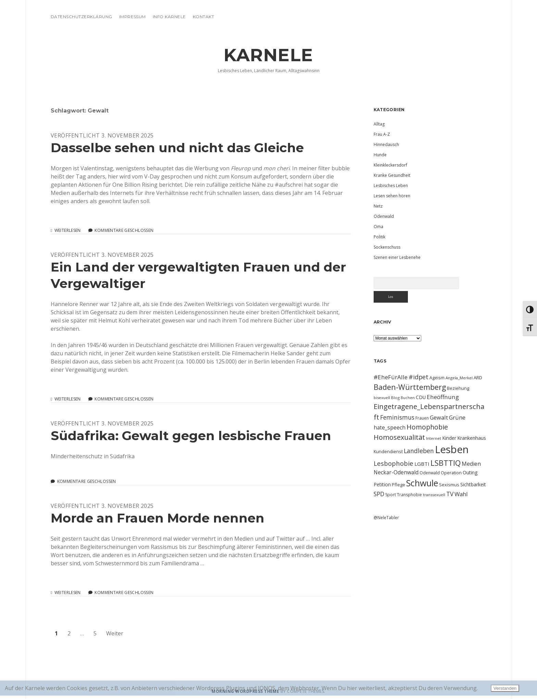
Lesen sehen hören (392, 196)
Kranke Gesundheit (392, 175)
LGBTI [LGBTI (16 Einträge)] (421, 463)
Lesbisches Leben (391, 185)
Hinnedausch (386, 144)
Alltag (379, 124)
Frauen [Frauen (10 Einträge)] (422, 418)
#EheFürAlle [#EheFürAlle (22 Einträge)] (391, 377)
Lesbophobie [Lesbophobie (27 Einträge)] (393, 463)
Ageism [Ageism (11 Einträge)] (437, 377)
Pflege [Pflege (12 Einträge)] (398, 485)
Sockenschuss (387, 247)
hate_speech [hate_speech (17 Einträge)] (389, 427)
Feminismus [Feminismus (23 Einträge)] (397, 417)
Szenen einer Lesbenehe (397, 257)
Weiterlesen (67, 230)
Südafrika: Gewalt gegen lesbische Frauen (191, 435)
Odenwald (384, 216)
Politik (379, 237)
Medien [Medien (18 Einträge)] (471, 463)
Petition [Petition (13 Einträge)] (382, 484)
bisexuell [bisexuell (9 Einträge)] (382, 397)
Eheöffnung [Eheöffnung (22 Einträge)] (443, 397)
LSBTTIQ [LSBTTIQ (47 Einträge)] (445, 463)
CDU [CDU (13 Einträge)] (421, 397)
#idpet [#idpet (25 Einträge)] (418, 377)
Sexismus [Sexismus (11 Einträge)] (449, 485)
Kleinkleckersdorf (390, 165)
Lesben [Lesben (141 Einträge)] (452, 449)
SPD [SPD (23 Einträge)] (379, 494)
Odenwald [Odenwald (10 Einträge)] (430, 473)
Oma (378, 226)
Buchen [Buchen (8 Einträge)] (408, 397)
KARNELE (268, 55)
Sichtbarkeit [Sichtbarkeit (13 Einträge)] (473, 484)
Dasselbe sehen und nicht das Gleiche (177, 147)
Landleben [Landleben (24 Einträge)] (419, 451)
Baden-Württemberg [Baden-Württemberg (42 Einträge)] (410, 387)
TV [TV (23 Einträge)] (449, 494)
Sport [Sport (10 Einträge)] (390, 495)
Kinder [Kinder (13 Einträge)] (449, 438)
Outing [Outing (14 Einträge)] (470, 472)
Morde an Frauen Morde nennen (157, 518)
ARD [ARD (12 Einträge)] (478, 377)
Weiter (114, 633)
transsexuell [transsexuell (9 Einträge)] (434, 494)
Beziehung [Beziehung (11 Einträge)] (458, 388)
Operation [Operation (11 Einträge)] (451, 473)
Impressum (132, 16)
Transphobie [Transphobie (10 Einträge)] (409, 495)
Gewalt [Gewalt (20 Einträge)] (439, 417)
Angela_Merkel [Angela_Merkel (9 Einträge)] (459, 377)
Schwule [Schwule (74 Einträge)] (422, 483)
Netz (378, 206)
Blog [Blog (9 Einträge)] (395, 397)
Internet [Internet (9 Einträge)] (433, 438)
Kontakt (203, 16)
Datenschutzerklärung (81, 16)
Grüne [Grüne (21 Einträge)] (457, 417)
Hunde (380, 155)
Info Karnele (169, 16)
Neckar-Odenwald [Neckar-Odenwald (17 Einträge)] (396, 472)
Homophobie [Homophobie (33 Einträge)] (427, 427)
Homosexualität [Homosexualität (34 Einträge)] (399, 437)
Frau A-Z (382, 134)
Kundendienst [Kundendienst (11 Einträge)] (388, 451)
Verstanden (505, 688)
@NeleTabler (386, 517)
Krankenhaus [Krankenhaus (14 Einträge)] (471, 438)
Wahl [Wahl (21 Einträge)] (461, 494)
